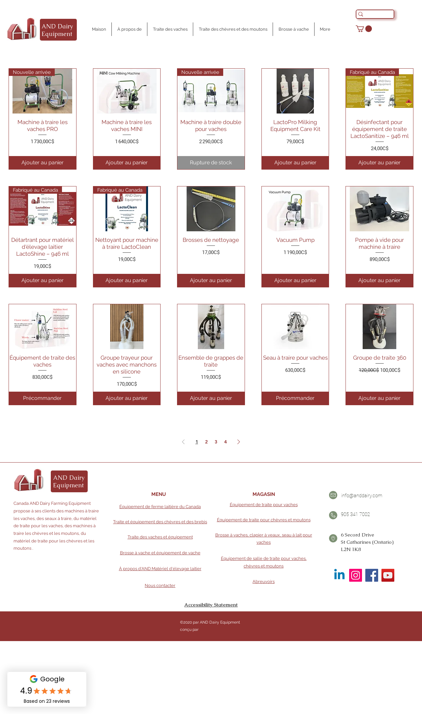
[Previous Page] (183, 441)
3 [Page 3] (216, 442)
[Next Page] (239, 441)
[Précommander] (42, 398)
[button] (364, 28)
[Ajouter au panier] (42, 162)
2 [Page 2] (206, 442)
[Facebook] (371, 575)
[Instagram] (355, 575)
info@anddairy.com (361, 496)
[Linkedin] (339, 575)
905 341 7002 (355, 514)
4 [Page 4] (225, 442)
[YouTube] (387, 575)
